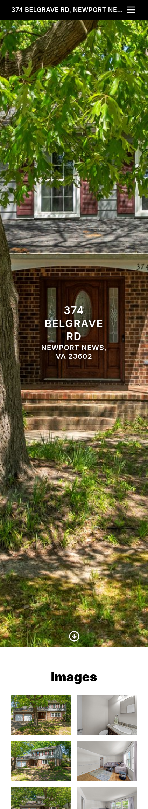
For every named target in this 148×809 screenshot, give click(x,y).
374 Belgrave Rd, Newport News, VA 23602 (68, 9)
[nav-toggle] (131, 9)
